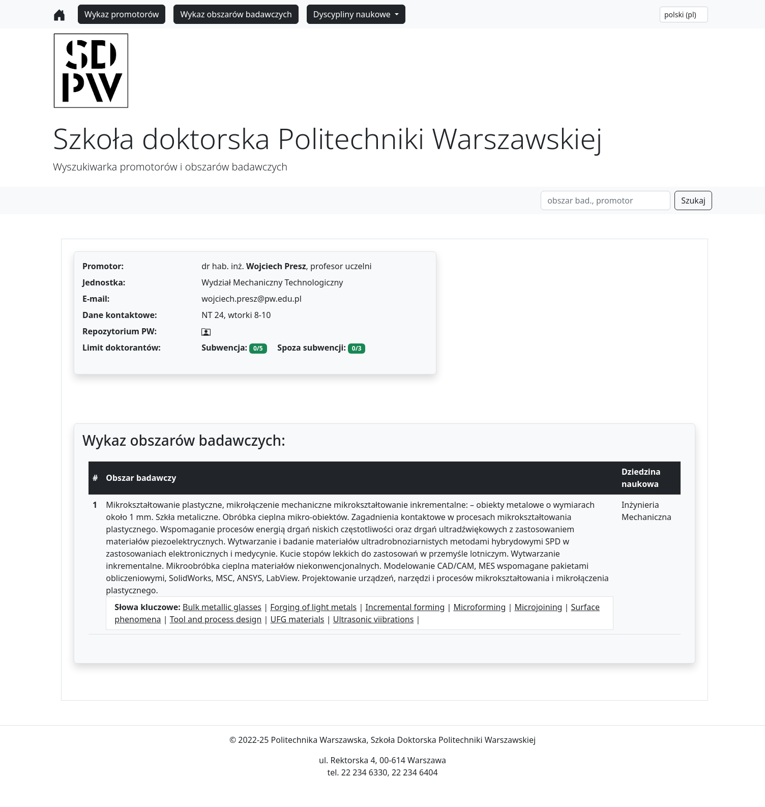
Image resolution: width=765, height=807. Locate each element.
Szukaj (693, 200)
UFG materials (297, 619)
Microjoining (538, 607)
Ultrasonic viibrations (373, 619)
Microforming (479, 607)
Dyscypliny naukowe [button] (353, 14)
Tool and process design (216, 619)
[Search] (605, 200)
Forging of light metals (313, 607)
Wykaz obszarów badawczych (235, 14)
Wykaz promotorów (121, 14)
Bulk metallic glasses (222, 607)
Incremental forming (405, 607)
